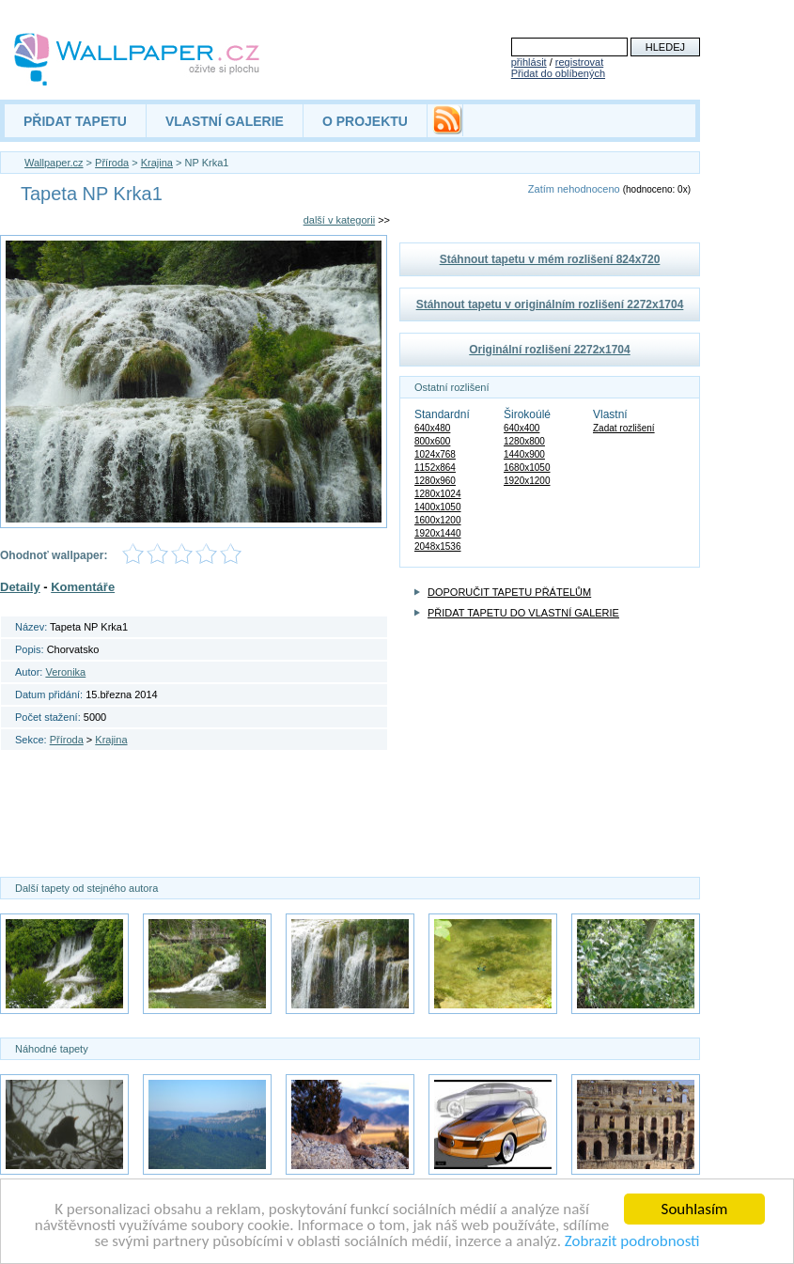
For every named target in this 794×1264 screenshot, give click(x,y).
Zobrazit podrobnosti (632, 1242)
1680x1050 (527, 467)
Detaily (20, 587)
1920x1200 (527, 481)
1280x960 (435, 481)
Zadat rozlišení (624, 428)
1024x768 (435, 454)
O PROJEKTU (365, 121)
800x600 (432, 441)
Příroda (112, 162)
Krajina (157, 162)
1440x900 (524, 454)
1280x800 (524, 441)
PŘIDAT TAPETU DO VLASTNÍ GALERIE (523, 612)
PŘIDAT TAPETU (75, 121)
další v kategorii (339, 220)
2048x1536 (437, 546)
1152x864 (435, 467)
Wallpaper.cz (54, 162)
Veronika (65, 672)
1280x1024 (437, 494)
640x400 (521, 428)
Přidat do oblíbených (558, 73)
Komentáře (83, 587)
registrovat (579, 62)
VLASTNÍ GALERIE (224, 121)
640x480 (432, 428)
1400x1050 (437, 507)
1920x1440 (437, 533)
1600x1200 (437, 520)
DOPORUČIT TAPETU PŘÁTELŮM (509, 592)
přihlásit (529, 62)
